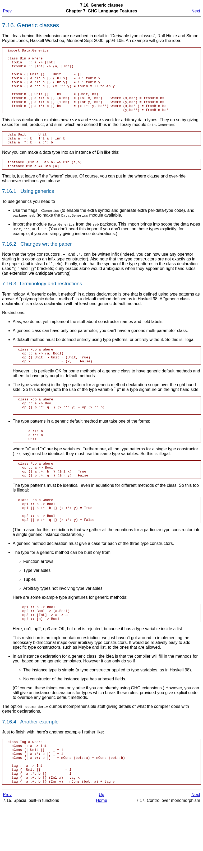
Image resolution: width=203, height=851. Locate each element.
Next (195, 11)
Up (101, 840)
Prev (7, 11)
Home (101, 845)
